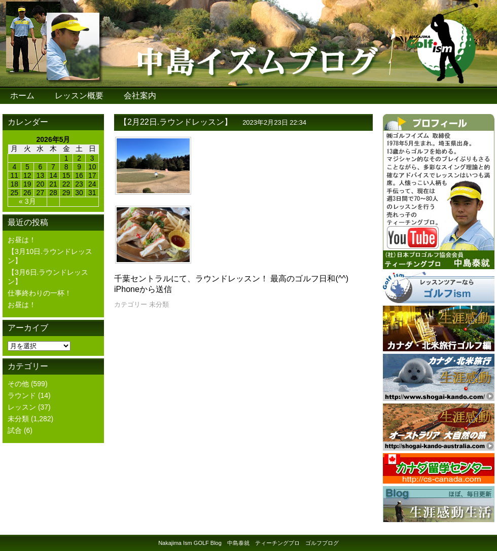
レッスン (22, 407)
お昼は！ (22, 240)
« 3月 (27, 201)
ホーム (22, 95)
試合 (15, 430)
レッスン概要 (79, 95)
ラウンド (22, 395)
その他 (18, 384)
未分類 (18, 419)
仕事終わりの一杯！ (40, 293)
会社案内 (140, 95)
